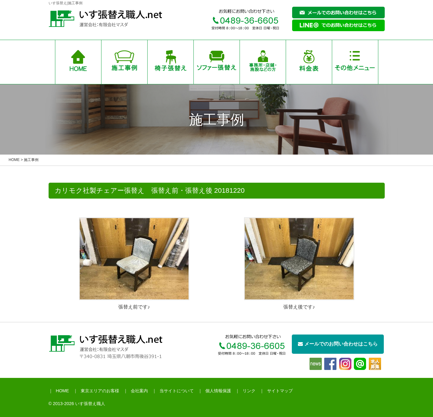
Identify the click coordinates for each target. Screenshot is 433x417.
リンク (249, 390)
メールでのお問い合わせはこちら (338, 343)
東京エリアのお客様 (100, 390)
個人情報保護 (218, 390)
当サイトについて (177, 390)
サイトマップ (280, 390)
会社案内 (139, 390)
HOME (14, 160)
